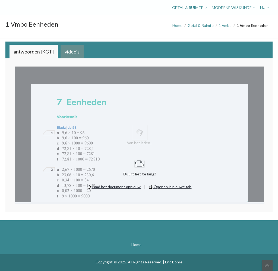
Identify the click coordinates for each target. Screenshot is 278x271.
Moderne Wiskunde (232, 7)
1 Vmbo (225, 25)
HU (263, 7)
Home (177, 25)
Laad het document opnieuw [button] (114, 186)
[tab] (34, 51)
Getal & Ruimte (187, 7)
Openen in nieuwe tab (170, 186)
